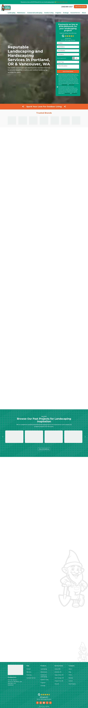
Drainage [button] (66, 10)
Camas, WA (57, 668)
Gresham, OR (58, 671)
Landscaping (43, 668)
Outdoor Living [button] (51, 10)
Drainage (42, 685)
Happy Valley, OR (59, 674)
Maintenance (43, 671)
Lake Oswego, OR (59, 677)
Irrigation (43, 682)
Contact (28, 668)
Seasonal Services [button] (76, 10)
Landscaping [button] (17, 10)
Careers (71, 680)
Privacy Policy (71, 82)
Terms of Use (64, 82)
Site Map (47, 705)
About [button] (84, 10)
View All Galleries (44, 445)
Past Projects (72, 683)
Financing (28, 674)
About (70, 668)
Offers (70, 674)
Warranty (28, 671)
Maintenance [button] (26, 10)
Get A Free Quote (80, 6)
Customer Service (30, 677)
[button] (3, 433)
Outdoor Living (44, 679)
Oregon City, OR (59, 680)
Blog (70, 671)
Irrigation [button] (59, 10)
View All (57, 683)
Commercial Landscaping (43, 675)
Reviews (71, 677)
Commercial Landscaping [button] (38, 10)
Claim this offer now (62, 2)
